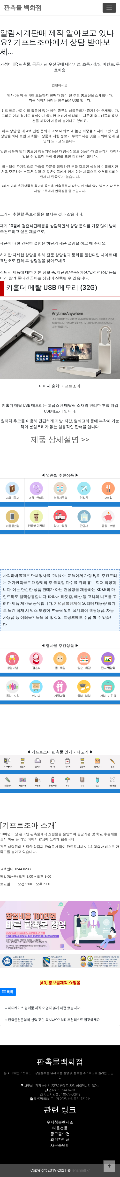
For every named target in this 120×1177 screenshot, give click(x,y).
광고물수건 (60, 1133)
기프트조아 (70, 386)
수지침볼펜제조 (60, 1122)
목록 (7, 992)
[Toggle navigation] (109, 8)
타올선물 (60, 1128)
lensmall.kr (81, 1170)
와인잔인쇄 (60, 1139)
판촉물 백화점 (23, 7)
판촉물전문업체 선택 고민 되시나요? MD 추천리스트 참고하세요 (54, 1019)
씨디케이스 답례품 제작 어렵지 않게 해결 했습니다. (44, 1007)
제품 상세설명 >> (60, 439)
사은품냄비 (60, 1145)
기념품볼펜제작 (67, 603)
